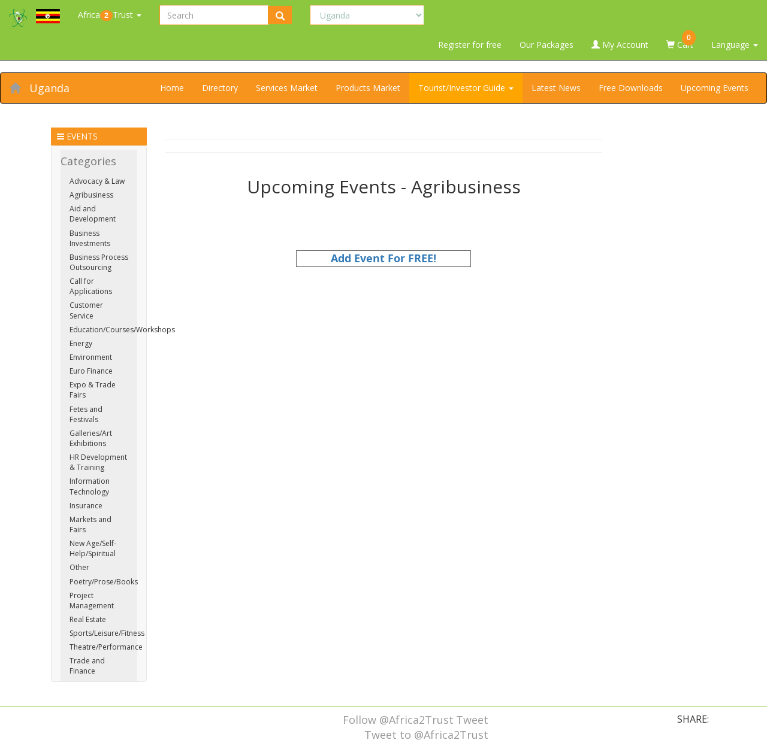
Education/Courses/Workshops (122, 330)
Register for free (470, 44)
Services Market (287, 87)
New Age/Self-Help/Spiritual (93, 548)
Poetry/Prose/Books (104, 582)
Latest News (556, 87)
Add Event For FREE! (383, 258)
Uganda (49, 88)
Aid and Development (93, 214)
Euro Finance (91, 371)
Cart (681, 40)
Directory (220, 87)
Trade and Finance (87, 666)
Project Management (92, 600)
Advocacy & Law (97, 181)
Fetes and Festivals (86, 414)
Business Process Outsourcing (99, 262)
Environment (91, 357)
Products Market (368, 87)
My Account (619, 44)
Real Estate (88, 619)
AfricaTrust (109, 15)
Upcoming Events (714, 87)
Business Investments (90, 238)
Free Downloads (631, 87)
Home (172, 87)
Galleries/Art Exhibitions (91, 438)
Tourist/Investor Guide (466, 87)
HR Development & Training (98, 462)
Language (734, 44)
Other (79, 567)
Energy (81, 343)
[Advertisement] (383, 351)
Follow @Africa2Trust (398, 719)
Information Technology (90, 486)
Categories (88, 161)
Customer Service (86, 310)
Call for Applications (91, 286)
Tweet (472, 719)
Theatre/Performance (106, 647)
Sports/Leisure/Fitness (107, 633)
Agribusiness (91, 195)
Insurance (86, 506)
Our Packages (546, 44)
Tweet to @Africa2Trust (426, 734)
